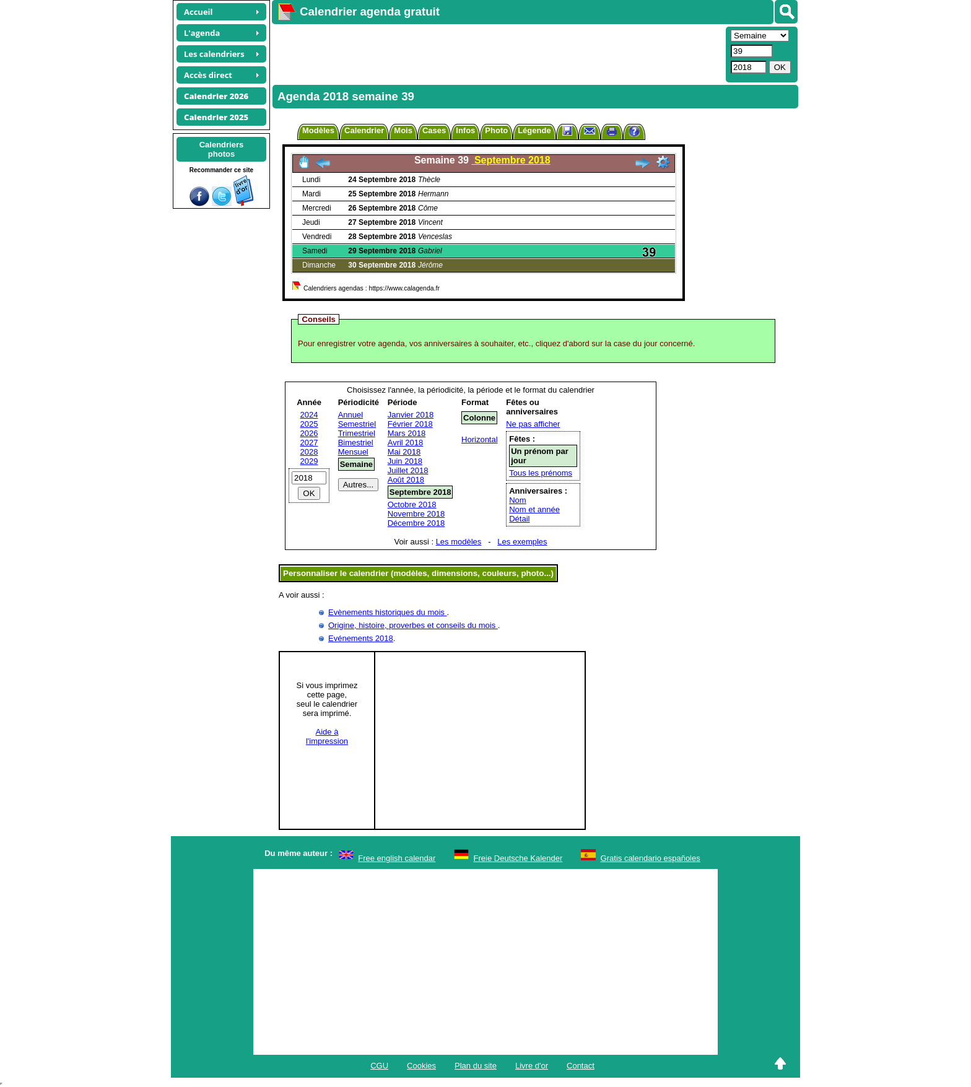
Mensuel (353, 451)
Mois (403, 130)
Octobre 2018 (412, 504)
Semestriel (357, 424)
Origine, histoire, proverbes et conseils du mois (413, 625)
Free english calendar (396, 858)
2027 (309, 442)
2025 (309, 424)
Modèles (318, 130)
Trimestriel (356, 433)
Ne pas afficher (533, 424)
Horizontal (479, 439)
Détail (519, 518)
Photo (496, 130)
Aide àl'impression (327, 736)
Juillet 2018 (408, 470)
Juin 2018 (405, 461)
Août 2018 (406, 479)
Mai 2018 (404, 451)
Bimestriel (355, 442)
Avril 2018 (406, 442)
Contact (580, 1065)
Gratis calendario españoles (650, 858)
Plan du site (476, 1065)
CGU (379, 1065)
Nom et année (534, 509)
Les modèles (459, 541)
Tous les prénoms (540, 473)
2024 (309, 414)
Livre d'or (531, 1065)
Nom (517, 500)
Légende (534, 130)
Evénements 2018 (360, 638)
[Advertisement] (497, 53)
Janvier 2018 (410, 414)
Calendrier (364, 130)
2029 (309, 461)
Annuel (350, 414)
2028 (309, 451)
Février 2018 (410, 424)
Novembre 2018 (416, 513)
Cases (434, 130)
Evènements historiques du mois (387, 612)
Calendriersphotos (221, 149)
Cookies (421, 1065)
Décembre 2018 (416, 523)
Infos (465, 130)
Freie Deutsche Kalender (518, 858)
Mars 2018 (406, 433)
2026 (309, 433)
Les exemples (522, 541)
